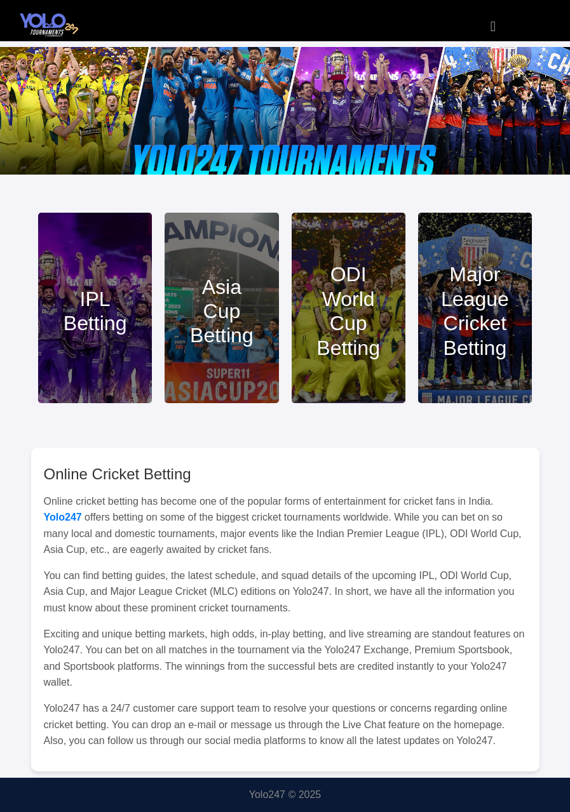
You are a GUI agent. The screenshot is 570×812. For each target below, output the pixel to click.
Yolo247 (63, 517)
